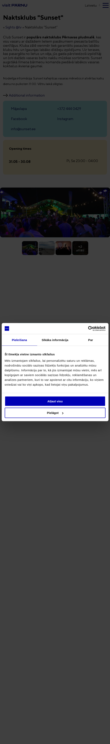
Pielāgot (55, 413)
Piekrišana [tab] (19, 340)
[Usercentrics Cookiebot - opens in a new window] (87, 328)
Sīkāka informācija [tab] (55, 340)
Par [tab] (90, 340)
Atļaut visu (55, 401)
